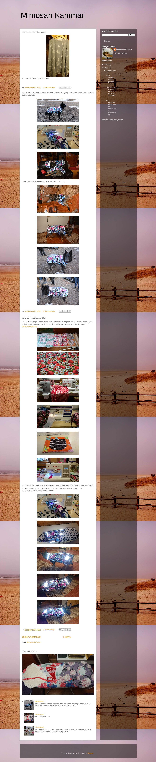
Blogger (90, 753)
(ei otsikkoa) (39, 701)
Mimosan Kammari (53, 15)
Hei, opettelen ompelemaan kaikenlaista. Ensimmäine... (111, 108)
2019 (107, 65)
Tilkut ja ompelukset (29, 326)
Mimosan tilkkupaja (124, 49)
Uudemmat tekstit (31, 637)
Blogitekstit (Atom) (33, 642)
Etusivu (67, 637)
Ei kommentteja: (49, 87)
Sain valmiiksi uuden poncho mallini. (110, 80)
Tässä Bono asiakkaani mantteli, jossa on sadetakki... (111, 92)
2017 (107, 68)
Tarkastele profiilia (120, 53)
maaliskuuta (111, 71)
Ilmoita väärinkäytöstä (112, 119)
